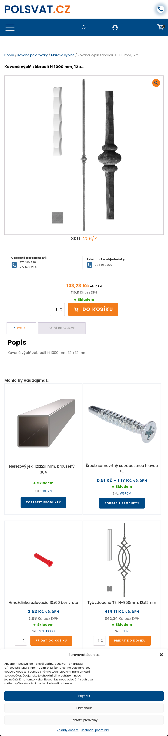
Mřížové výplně (62, 55)
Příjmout (84, 696)
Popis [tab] (21, 328)
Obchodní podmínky (95, 730)
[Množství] (56, 309)
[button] (161, 655)
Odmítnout (84, 708)
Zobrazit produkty (43, 502)
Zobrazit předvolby (83, 720)
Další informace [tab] (62, 328)
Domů (9, 55)
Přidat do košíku (51, 640)
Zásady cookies (68, 730)
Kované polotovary (33, 55)
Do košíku (93, 309)
